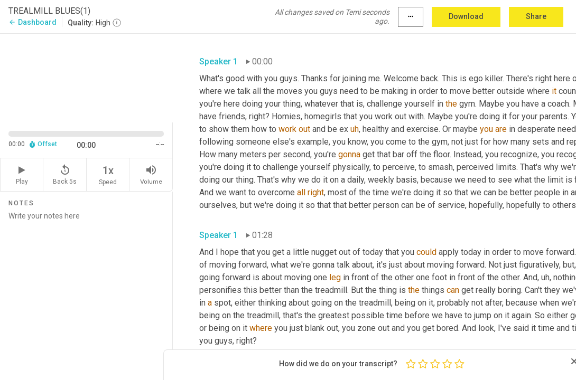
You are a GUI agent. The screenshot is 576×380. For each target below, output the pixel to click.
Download (466, 16)
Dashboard (32, 22)
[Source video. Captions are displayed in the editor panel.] (86, 77)
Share (536, 16)
